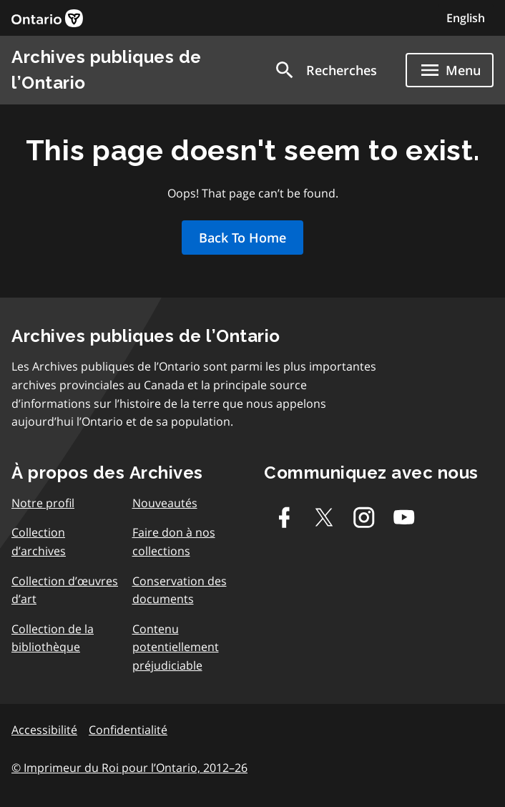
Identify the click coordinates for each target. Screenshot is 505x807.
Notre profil (42, 503)
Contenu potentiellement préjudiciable (175, 647)
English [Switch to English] (465, 18)
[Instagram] (364, 517)
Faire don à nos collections (173, 541)
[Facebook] (284, 517)
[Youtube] (404, 517)
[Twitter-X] (324, 517)
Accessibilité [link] (44, 730)
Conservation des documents (179, 590)
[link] (47, 18)
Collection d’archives (38, 541)
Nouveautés (164, 503)
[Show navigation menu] (450, 70)
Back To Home (242, 237)
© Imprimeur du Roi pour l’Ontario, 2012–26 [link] (129, 768)
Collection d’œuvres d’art (64, 590)
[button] (325, 70)
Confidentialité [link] (128, 730)
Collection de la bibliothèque (52, 638)
